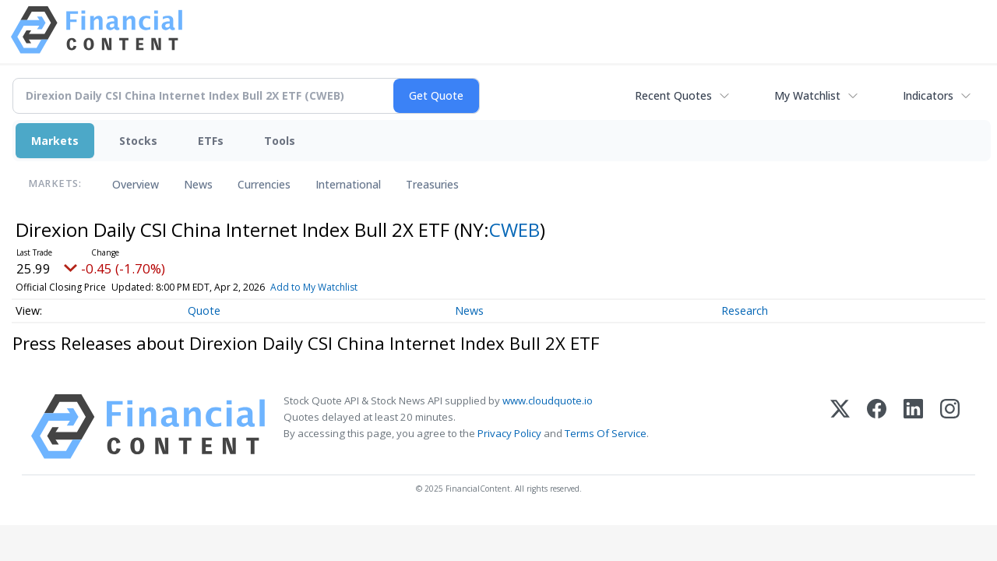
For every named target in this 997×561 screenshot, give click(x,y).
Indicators (928, 95)
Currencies (264, 184)
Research (744, 310)
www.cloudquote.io (547, 400)
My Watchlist (807, 95)
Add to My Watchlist (314, 287)
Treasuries (432, 184)
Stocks (138, 140)
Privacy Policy (509, 433)
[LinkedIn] (913, 426)
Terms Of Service (605, 433)
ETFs (211, 140)
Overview (135, 184)
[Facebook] (877, 426)
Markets (55, 140)
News (198, 184)
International (348, 184)
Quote (204, 310)
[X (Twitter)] (840, 426)
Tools (279, 140)
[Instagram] (950, 426)
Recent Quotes (673, 95)
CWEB (514, 229)
